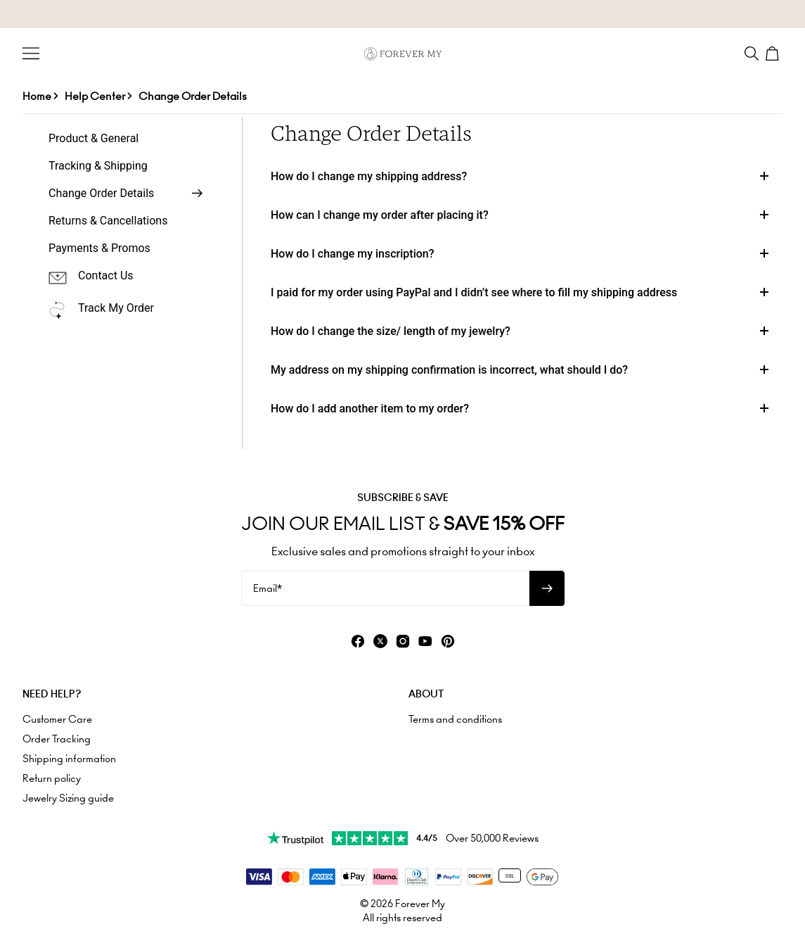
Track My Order (116, 308)
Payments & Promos (99, 248)
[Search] (751, 53)
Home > (40, 96)
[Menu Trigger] (30, 53)
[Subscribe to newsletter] (547, 588)
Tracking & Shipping (98, 165)
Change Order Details (193, 96)
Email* (267, 588)
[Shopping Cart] (774, 53)
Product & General (94, 138)
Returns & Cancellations (108, 220)
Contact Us (106, 275)
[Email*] (385, 588)
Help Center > (98, 96)
